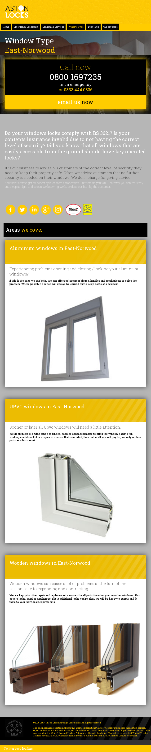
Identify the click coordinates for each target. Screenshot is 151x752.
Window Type (76, 26)
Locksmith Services (53, 26)
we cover (24, 229)
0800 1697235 (75, 76)
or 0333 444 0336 (76, 89)
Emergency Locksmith (26, 26)
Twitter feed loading (18, 748)
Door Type (93, 26)
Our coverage (110, 26)
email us (75, 101)
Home (6, 26)
